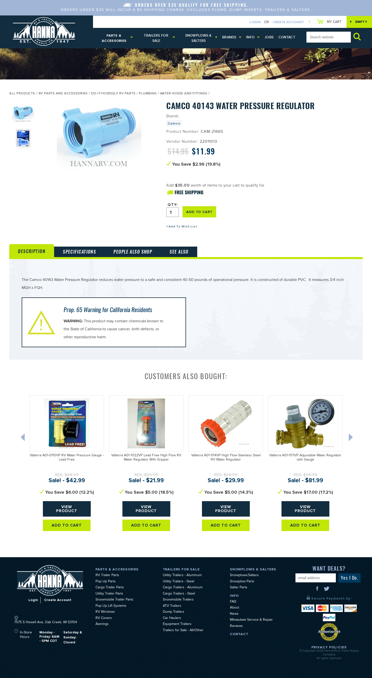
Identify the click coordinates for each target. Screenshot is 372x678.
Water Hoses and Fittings (183, 94)
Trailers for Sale (156, 38)
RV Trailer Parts (107, 575)
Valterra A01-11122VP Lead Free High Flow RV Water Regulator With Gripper (146, 458)
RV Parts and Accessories (63, 94)
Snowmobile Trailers (178, 600)
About (234, 608)
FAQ (233, 602)
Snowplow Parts (242, 582)
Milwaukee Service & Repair (251, 620)
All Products (22, 94)
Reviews (236, 626)
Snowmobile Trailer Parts (114, 600)
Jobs (269, 37)
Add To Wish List (183, 226)
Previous (23, 438)
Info (250, 37)
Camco (174, 123)
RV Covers (103, 618)
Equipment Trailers (177, 624)
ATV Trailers (172, 606)
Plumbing (147, 94)
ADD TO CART (199, 212)
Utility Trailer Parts (109, 594)
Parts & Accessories (114, 38)
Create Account (288, 22)
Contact (287, 37)
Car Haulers (172, 618)
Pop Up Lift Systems (110, 606)
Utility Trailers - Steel (178, 582)
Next (351, 438)
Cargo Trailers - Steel (179, 594)
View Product (66, 508)
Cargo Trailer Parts (109, 588)
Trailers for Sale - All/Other (183, 630)
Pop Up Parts (105, 582)
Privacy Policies (329, 647)
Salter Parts (238, 588)
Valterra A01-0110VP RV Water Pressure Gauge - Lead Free (67, 458)
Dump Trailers (173, 612)
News (234, 614)
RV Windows (105, 612)
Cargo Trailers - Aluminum (182, 588)
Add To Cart (67, 525)
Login (255, 22)
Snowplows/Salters (244, 575)
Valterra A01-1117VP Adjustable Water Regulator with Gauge (305, 458)
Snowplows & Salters (198, 38)
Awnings (102, 624)
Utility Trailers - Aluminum (182, 575)
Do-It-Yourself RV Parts (113, 94)
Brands (229, 37)
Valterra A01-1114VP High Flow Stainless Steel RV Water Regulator (226, 458)
